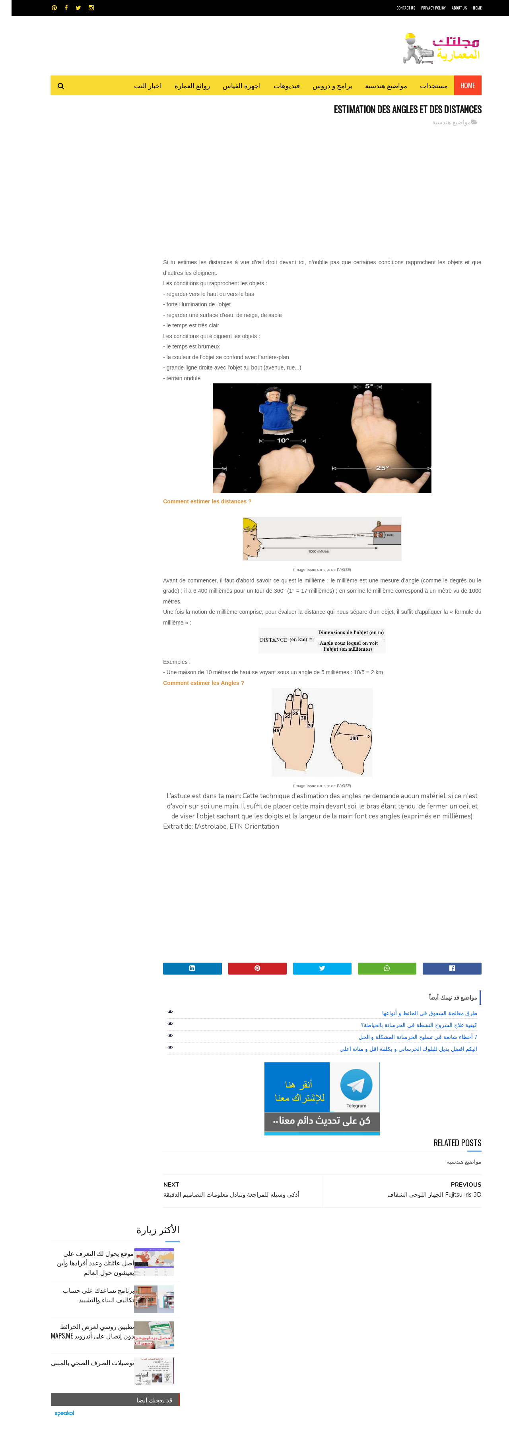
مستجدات (422, 85)
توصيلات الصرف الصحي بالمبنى (80, 250)
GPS (314, 1244)
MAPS (293, 1244)
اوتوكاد (313, 1258)
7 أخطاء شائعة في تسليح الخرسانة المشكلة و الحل (406, 1047)
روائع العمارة (180, 85)
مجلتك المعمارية (425, 1427)
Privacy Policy (422, 8)
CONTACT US (394, 8)
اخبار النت (136, 85)
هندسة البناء (271, 1286)
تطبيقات (256, 1258)
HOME (465, 8)
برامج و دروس (321, 85)
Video (270, 1244)
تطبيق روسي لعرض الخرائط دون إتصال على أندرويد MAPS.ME (80, 218)
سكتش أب (309, 1272)
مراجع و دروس (224, 1272)
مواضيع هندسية (375, 85)
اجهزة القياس (230, 85)
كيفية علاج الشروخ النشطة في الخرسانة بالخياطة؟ (408, 1036)
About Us (447, 8)
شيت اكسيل (279, 1272)
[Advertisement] (326, 188)
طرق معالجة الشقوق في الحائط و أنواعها (418, 1024)
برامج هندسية (285, 1258)
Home (456, 85)
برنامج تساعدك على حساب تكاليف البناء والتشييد (86, 182)
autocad (241, 1244)
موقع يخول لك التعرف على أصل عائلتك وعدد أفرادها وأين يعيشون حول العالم (83, 150)
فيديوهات (275, 85)
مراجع (252, 1272)
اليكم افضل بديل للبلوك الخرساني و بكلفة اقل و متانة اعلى (397, 1059)
